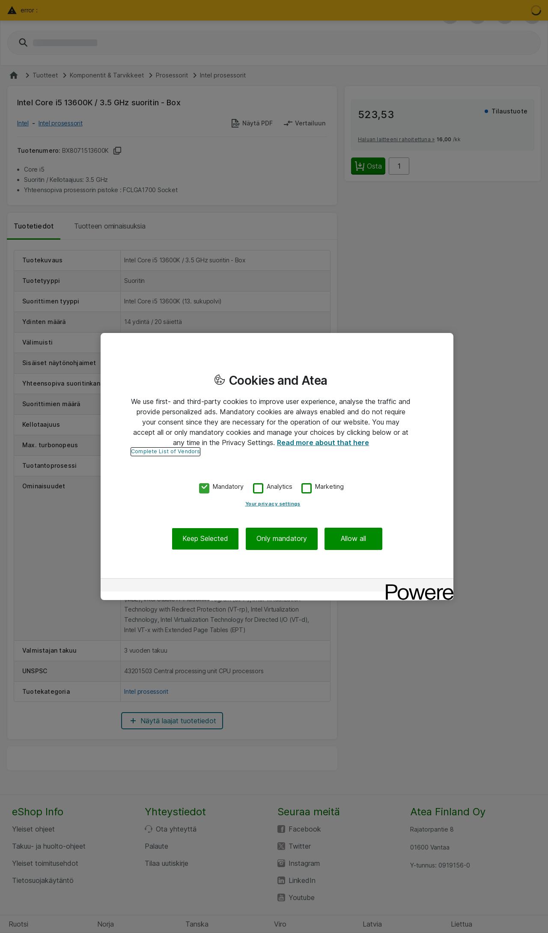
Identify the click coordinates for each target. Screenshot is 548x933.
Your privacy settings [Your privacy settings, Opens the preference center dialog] (273, 504)
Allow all (353, 539)
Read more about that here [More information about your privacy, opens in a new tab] (323, 442)
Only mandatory (281, 539)
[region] (277, 466)
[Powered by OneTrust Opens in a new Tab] (416, 586)
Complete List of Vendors (165, 451)
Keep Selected (205, 539)
